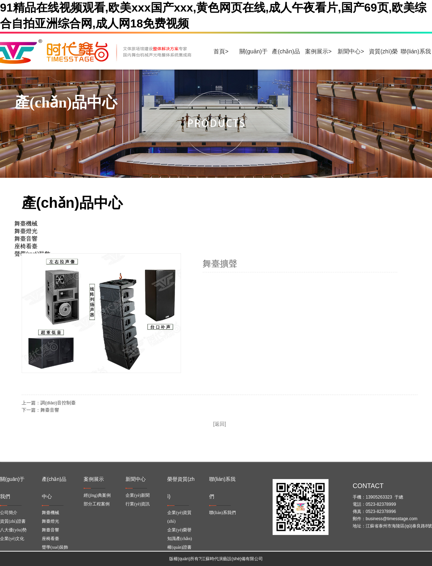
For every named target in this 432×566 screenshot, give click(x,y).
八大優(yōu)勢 (13, 529)
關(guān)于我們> (253, 59)
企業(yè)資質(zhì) (179, 517)
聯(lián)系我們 (222, 512)
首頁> (220, 51)
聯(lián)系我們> (416, 59)
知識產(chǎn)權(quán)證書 (179, 543)
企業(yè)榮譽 (179, 529)
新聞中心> (351, 51)
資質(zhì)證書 (13, 521)
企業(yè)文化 (12, 538)
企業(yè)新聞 (137, 495)
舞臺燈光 (50, 521)
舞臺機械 (50, 512)
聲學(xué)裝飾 (55, 547)
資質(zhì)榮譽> (383, 59)
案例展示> (318, 51)
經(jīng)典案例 (97, 495)
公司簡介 (8, 512)
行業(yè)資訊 (137, 503)
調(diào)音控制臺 (58, 402)
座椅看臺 (50, 538)
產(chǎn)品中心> (286, 59)
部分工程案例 (97, 503)
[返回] (219, 424)
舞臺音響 (49, 410)
